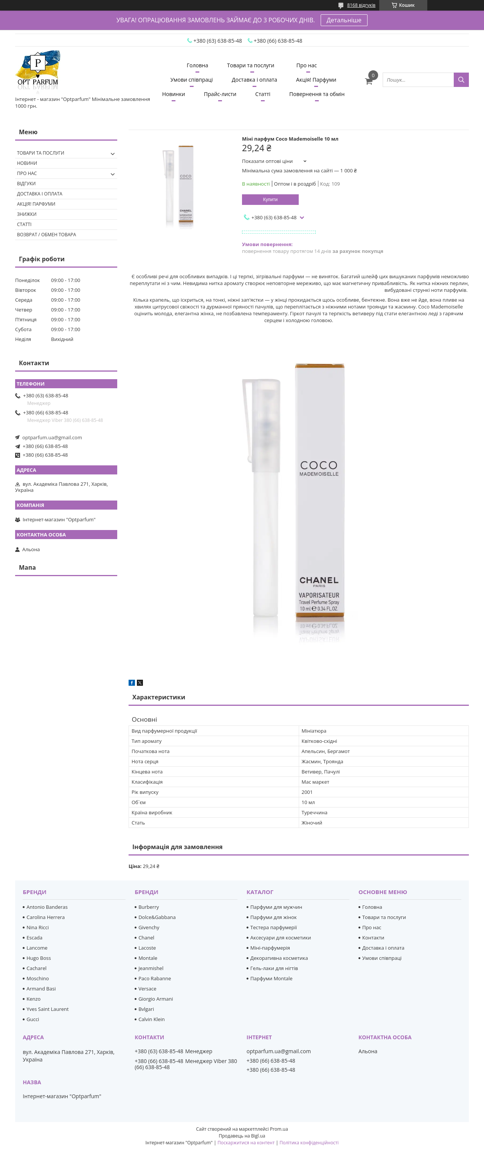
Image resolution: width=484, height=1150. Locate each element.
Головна (197, 65)
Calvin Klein (151, 1019)
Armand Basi (41, 988)
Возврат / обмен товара (46, 234)
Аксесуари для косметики (280, 937)
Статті (262, 94)
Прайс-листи (220, 94)
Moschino (37, 978)
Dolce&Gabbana (157, 917)
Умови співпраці (192, 79)
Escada (34, 937)
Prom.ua (279, 1129)
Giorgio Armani (155, 998)
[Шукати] (461, 80)
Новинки (173, 94)
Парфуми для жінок (273, 917)
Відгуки (26, 183)
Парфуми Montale (271, 978)
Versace (147, 988)
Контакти (373, 937)
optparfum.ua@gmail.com (52, 437)
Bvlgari (146, 1009)
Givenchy (148, 927)
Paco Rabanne (154, 978)
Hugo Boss (38, 958)
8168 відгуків (361, 5)
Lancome (36, 947)
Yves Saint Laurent (47, 1009)
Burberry (148, 907)
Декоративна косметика (279, 958)
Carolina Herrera (45, 917)
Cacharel (36, 968)
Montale (147, 958)
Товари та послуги (251, 65)
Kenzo (33, 998)
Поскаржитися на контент (246, 1142)
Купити (270, 199)
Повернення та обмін (316, 94)
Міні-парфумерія (270, 947)
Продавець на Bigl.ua (242, 1136)
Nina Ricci (37, 927)
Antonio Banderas (47, 907)
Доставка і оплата (254, 79)
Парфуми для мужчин (276, 907)
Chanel (146, 937)
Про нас (306, 65)
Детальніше (344, 20)
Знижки (27, 214)
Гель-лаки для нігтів (274, 968)
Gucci (32, 1019)
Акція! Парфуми (316, 79)
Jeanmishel (150, 968)
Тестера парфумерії (273, 927)
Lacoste (147, 947)
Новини (27, 163)
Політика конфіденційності (308, 1142)
